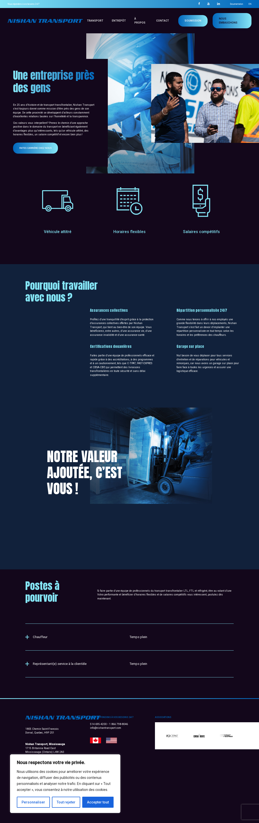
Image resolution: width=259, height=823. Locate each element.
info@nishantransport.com (105, 728)
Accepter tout (98, 802)
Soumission (193, 20)
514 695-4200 (98, 724)
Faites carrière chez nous (43, 148)
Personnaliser (33, 802)
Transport (95, 20)
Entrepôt (119, 20)
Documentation (236, 4)
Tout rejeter (66, 802)
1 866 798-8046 (118, 724)
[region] (65, 783)
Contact (162, 20)
